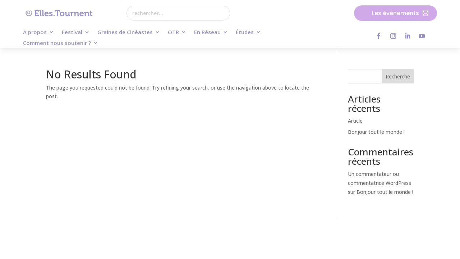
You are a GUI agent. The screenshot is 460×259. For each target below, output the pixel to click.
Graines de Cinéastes (125, 32)
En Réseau (207, 32)
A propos (35, 32)
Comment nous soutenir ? (57, 43)
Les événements (395, 13)
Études (245, 32)
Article (355, 120)
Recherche (398, 76)
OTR (173, 32)
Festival (72, 32)
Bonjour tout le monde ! (376, 131)
